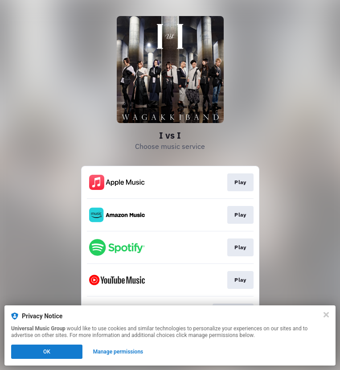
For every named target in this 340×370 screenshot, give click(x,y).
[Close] (326, 315)
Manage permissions (118, 352)
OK (46, 352)
